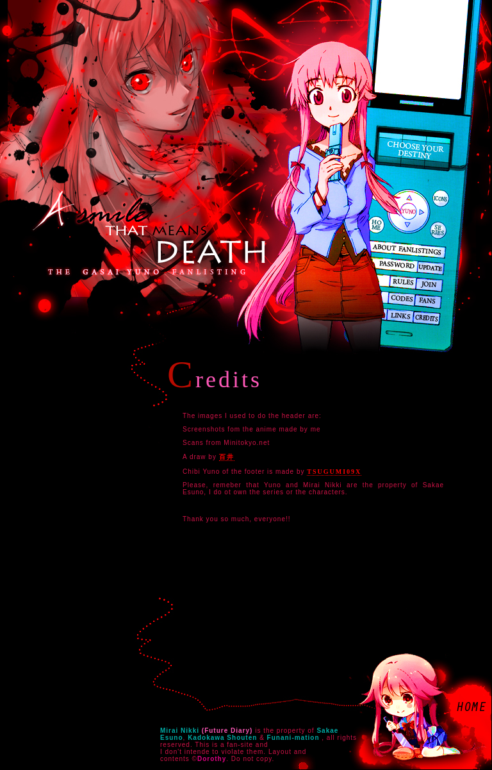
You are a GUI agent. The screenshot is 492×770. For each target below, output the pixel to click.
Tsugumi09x (334, 471)
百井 (226, 456)
